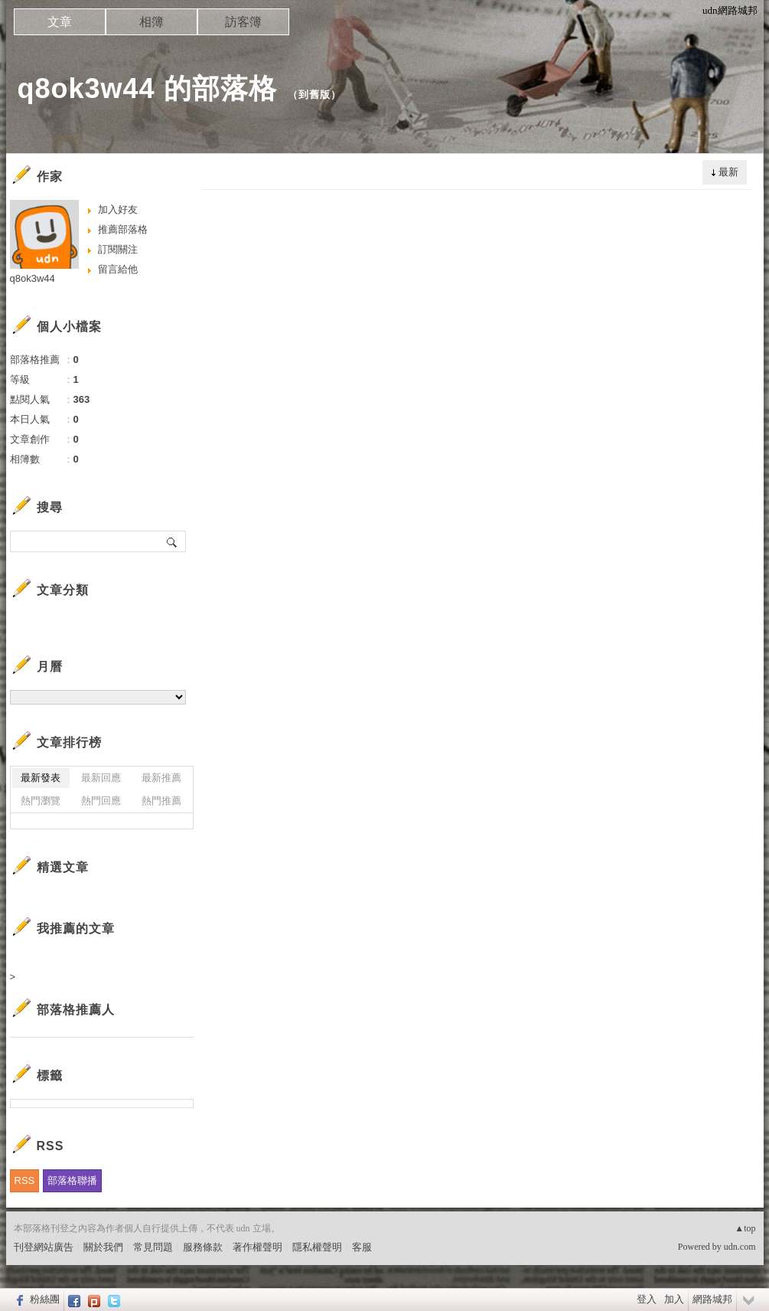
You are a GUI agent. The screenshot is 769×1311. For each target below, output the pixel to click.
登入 (647, 1299)
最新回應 (101, 777)
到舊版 (314, 94)
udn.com (740, 1246)
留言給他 (118, 269)
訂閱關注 (118, 249)
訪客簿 (243, 21)
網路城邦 (712, 1299)
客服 (362, 1247)
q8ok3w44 (32, 278)
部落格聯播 (72, 1180)
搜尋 (172, 541)
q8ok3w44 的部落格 (147, 88)
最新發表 (40, 777)
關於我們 (103, 1247)
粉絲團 (45, 1299)
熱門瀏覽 (40, 800)
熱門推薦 (161, 800)
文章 (59, 21)
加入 (674, 1299)
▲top (745, 1228)
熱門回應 (101, 800)
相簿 (151, 21)
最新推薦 (161, 777)
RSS (25, 1180)
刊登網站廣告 (43, 1247)
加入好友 (118, 209)
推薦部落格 (123, 229)
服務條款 (203, 1247)
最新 (728, 172)
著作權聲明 (257, 1247)
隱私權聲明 (317, 1247)
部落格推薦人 (76, 1009)
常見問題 (153, 1247)
